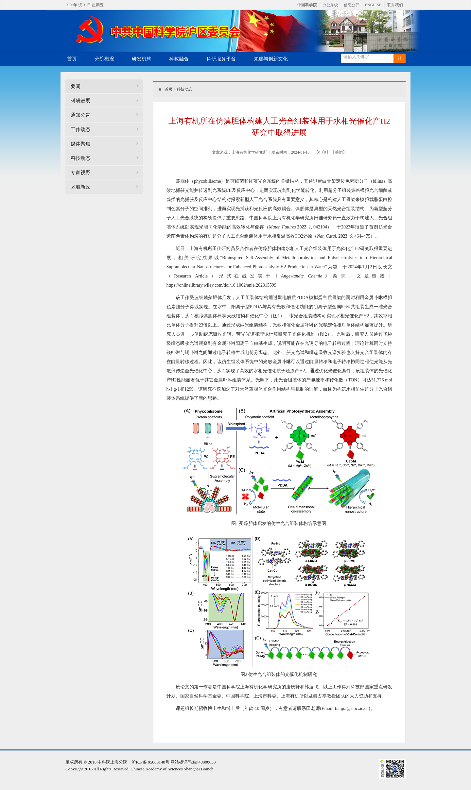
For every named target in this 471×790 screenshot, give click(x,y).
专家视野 (80, 172)
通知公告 (80, 115)
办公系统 (330, 5)
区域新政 (80, 187)
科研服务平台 (221, 58)
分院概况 (104, 58)
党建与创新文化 (270, 58)
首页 (72, 58)
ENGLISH (373, 5)
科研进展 (80, 100)
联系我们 (395, 5)
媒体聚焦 (80, 143)
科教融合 (179, 58)
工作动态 (80, 129)
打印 (322, 152)
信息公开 (351, 5)
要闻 (75, 86)
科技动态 (80, 158)
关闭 (339, 152)
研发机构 (141, 58)
